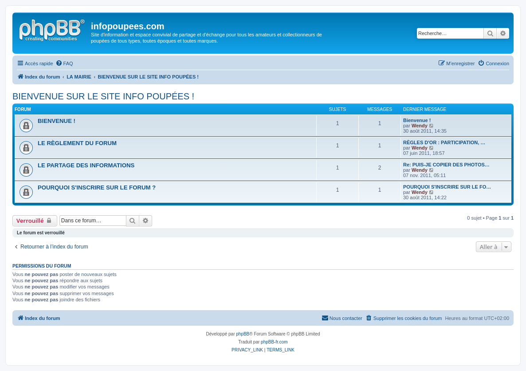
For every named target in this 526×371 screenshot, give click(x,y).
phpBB (242, 334)
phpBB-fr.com (274, 341)
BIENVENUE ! (56, 121)
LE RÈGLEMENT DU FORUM (77, 143)
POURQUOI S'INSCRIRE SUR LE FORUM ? (97, 187)
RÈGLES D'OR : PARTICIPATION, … (444, 142)
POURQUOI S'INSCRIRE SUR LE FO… (447, 186)
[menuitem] (64, 63)
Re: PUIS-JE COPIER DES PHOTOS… (446, 164)
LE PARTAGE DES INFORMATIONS (86, 165)
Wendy (420, 125)
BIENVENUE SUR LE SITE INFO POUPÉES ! (103, 96)
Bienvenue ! (417, 120)
